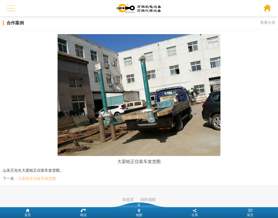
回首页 (128, 199)
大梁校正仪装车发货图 (37, 178)
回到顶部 (148, 199)
